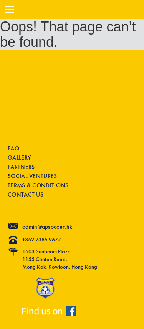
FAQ (13, 149)
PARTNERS (21, 167)
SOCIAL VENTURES (32, 176)
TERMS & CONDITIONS (38, 185)
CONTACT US (25, 195)
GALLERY (19, 158)
